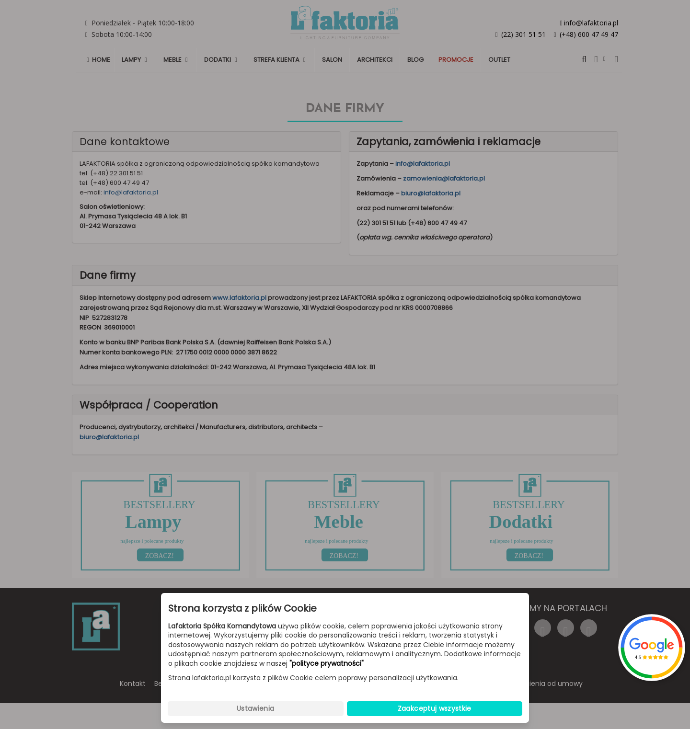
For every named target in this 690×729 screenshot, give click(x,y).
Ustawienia (256, 708)
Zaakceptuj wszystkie (435, 708)
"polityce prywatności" (326, 663)
